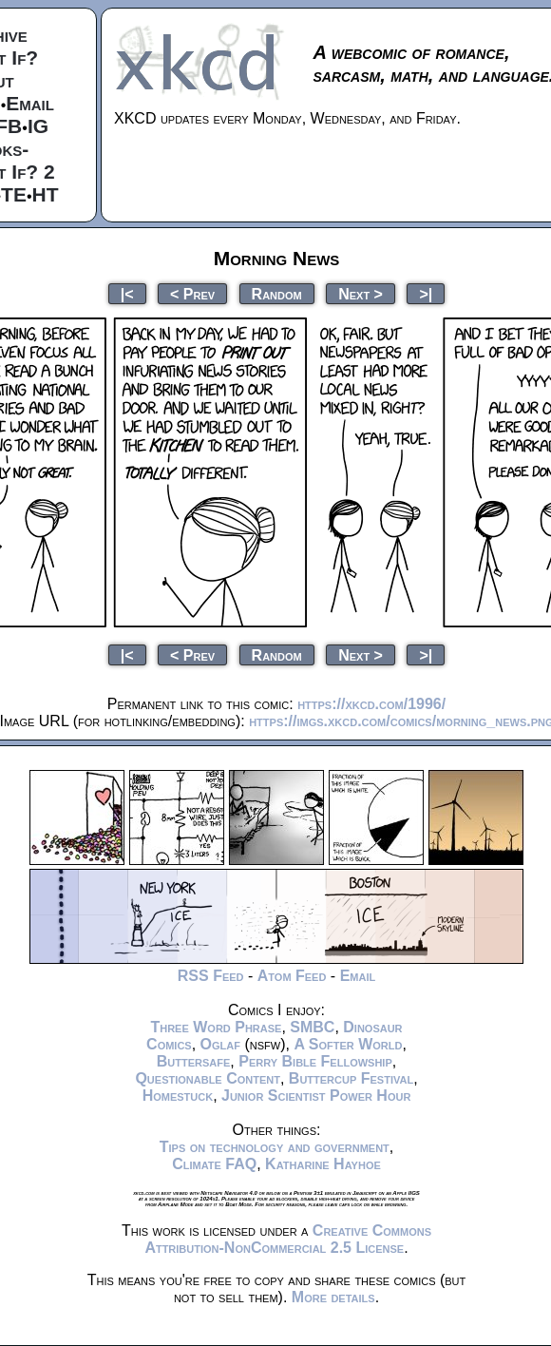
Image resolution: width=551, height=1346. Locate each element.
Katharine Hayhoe (323, 1164)
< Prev (192, 293)
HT (45, 194)
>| (425, 293)
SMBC (312, 1027)
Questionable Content (207, 1078)
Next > (360, 293)
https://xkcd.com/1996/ (371, 704)
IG (38, 126)
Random (277, 293)
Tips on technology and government (275, 1147)
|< (127, 293)
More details (333, 1297)
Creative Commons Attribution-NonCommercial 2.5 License (287, 1239)
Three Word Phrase (215, 1027)
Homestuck (178, 1095)
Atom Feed (292, 976)
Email (30, 103)
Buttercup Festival (351, 1078)
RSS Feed (211, 976)
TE (14, 194)
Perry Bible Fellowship (315, 1061)
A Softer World (348, 1044)
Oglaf (220, 1044)
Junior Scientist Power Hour (315, 1095)
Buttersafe (194, 1061)
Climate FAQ (214, 1164)
